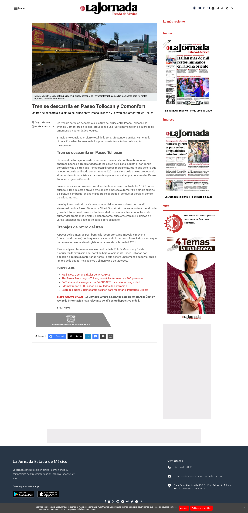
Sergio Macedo (42, 122)
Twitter (75, 336)
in (88, 336)
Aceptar (183, 508)
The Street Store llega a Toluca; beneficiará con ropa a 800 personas (102, 278)
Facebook (56, 336)
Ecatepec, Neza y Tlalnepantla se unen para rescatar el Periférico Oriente (105, 289)
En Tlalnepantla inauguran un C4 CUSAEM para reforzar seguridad (101, 282)
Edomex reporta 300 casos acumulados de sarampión (94, 286)
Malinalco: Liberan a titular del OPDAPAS (86, 274)
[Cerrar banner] (244, 508)
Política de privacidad (201, 508)
